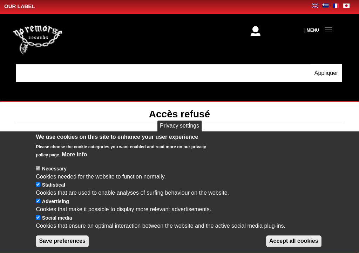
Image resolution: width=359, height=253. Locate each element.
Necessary (54, 175)
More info (74, 161)
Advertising (55, 208)
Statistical (53, 192)
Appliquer (326, 73)
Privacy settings (179, 132)
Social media (57, 224)
